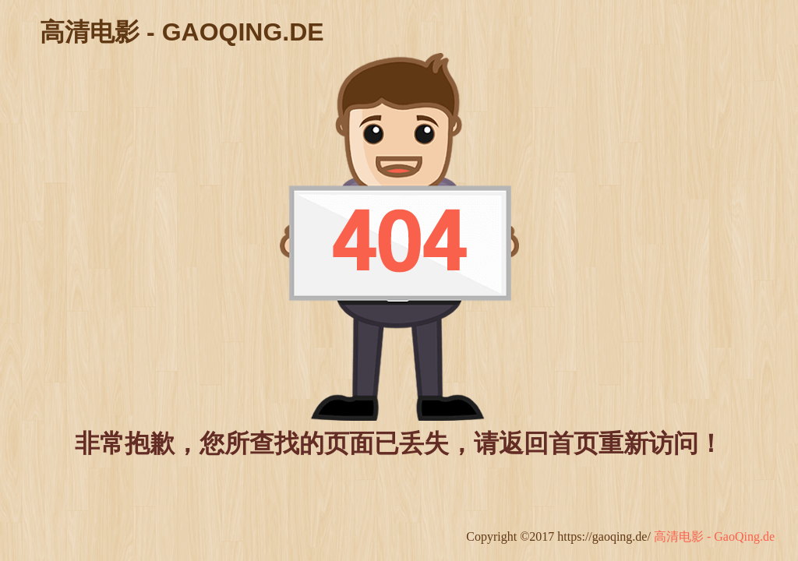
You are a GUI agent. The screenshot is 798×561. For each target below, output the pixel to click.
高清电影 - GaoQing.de (714, 536)
